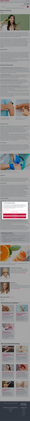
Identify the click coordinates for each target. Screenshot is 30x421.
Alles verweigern (14, 214)
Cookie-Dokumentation (6, 209)
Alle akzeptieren (14, 217)
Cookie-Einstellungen (15, 211)
